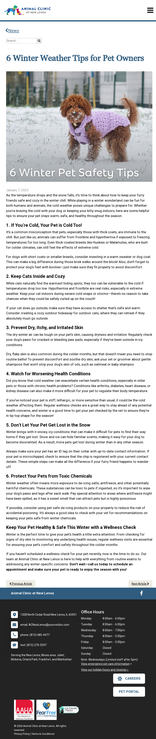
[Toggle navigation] (150, 10)
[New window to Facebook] (141, 594)
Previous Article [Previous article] (20, 583)
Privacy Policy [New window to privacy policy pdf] (22, 733)
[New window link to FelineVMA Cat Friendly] (70, 710)
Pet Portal (129, 692)
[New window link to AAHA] (25, 710)
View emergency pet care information (105, 663)
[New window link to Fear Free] (47, 710)
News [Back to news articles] (12, 30)
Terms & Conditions (42, 733)
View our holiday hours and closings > (105, 669)
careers (129, 678)
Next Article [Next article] (140, 583)
